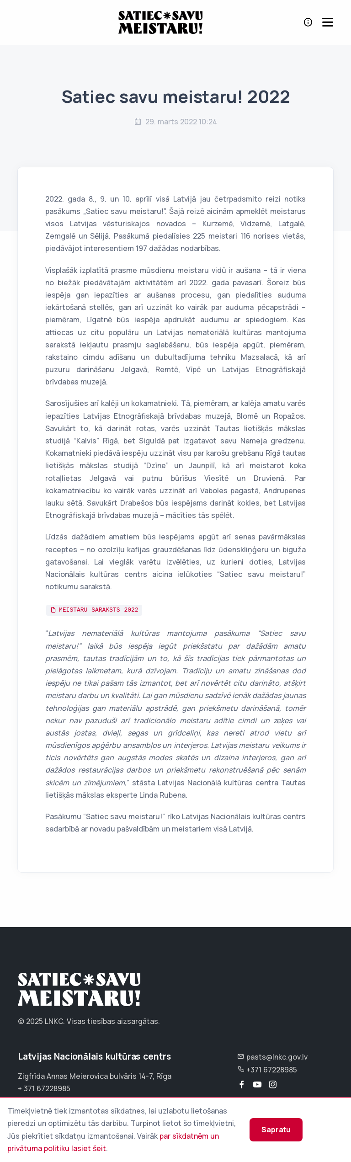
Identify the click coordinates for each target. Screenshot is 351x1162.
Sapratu (276, 1130)
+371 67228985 (267, 1070)
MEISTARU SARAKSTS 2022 (98, 610)
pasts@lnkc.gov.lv (272, 1057)
